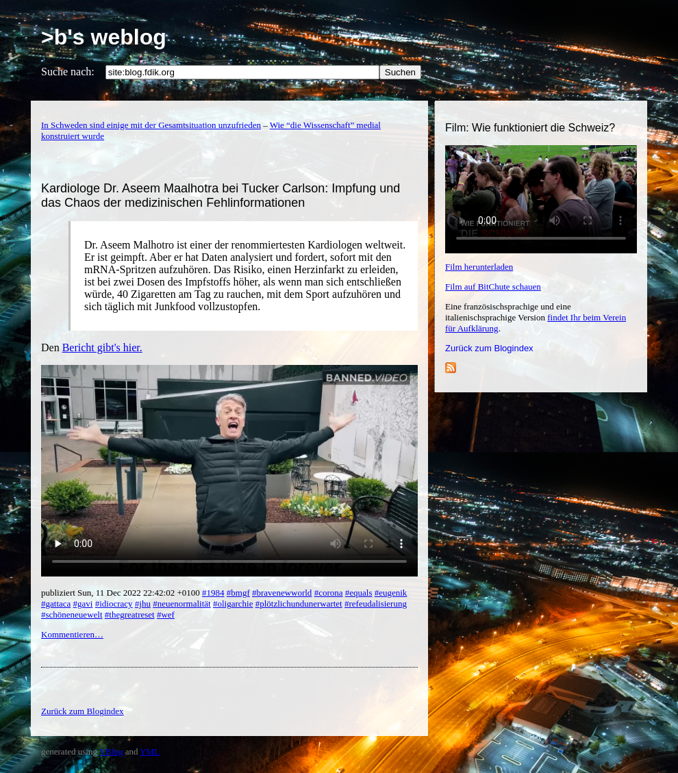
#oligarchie (233, 603)
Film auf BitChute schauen (493, 286)
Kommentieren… (72, 634)
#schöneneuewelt (72, 614)
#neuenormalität (181, 603)
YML (150, 751)
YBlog (111, 751)
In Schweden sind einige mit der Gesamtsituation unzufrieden (151, 125)
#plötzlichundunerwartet (298, 603)
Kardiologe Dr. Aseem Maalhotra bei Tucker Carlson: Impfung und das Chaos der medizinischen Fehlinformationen (220, 195)
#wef (166, 614)
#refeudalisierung (375, 603)
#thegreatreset (130, 614)
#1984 (213, 592)
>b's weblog (103, 37)
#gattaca (56, 603)
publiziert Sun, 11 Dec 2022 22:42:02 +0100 (121, 592)
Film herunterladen (479, 267)
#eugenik (391, 592)
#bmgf (238, 592)
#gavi (83, 603)
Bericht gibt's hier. (102, 347)
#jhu (143, 603)
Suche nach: (68, 71)
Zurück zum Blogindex (489, 348)
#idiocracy (114, 603)
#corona (328, 592)
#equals (359, 592)
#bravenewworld (282, 592)
